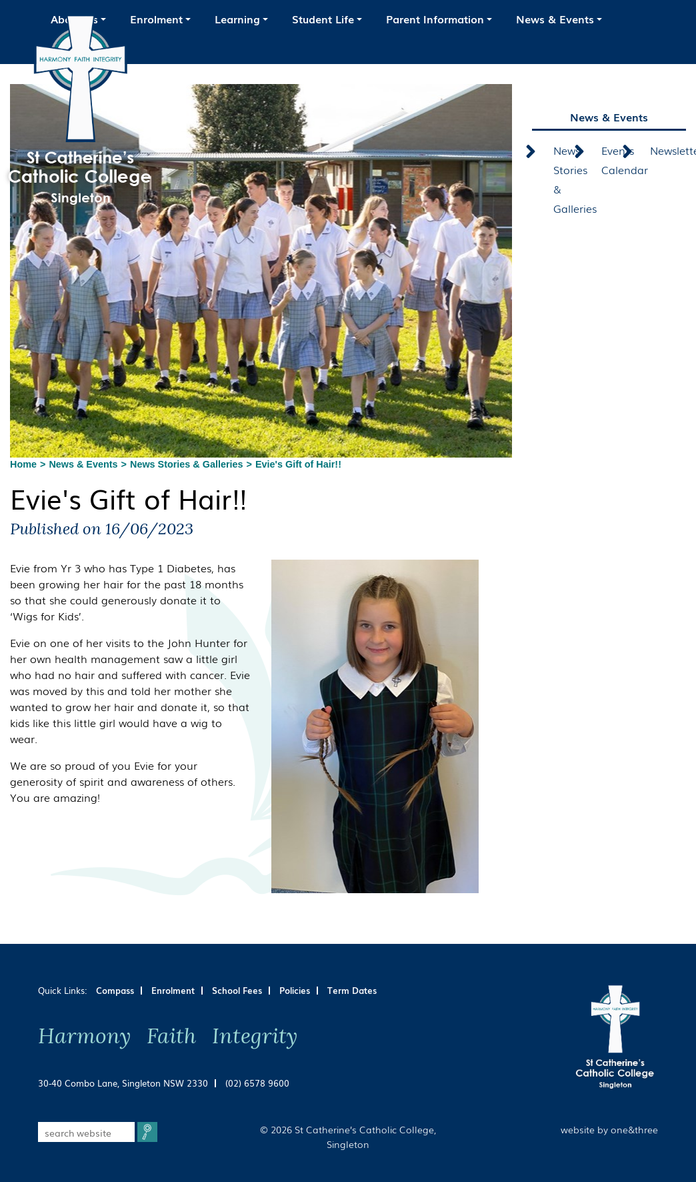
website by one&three (609, 1129)
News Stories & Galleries (186, 464)
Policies (294, 990)
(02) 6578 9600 (257, 1083)
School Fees (237, 990)
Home (23, 464)
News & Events (83, 464)
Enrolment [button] (156, 19)
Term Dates (352, 990)
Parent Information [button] (435, 19)
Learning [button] (237, 19)
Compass (115, 990)
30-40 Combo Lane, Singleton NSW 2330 (123, 1083)
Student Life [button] (323, 19)
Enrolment (173, 990)
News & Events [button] (555, 19)
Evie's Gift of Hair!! (298, 464)
